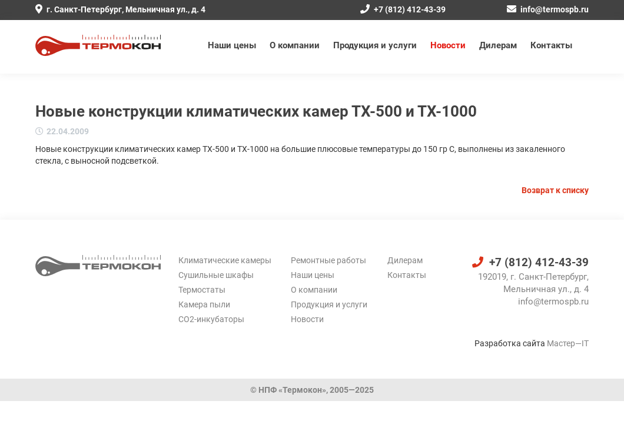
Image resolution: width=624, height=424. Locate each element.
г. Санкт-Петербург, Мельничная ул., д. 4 (120, 9)
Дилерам (498, 45)
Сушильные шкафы (216, 275)
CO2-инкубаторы (211, 319)
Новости (448, 45)
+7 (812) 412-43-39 (403, 9)
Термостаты (201, 289)
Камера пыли (204, 304)
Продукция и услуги (375, 45)
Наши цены (232, 45)
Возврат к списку (555, 190)
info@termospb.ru (548, 9)
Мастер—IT (568, 343)
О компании (295, 45)
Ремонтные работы (328, 260)
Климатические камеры (224, 260)
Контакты (551, 45)
